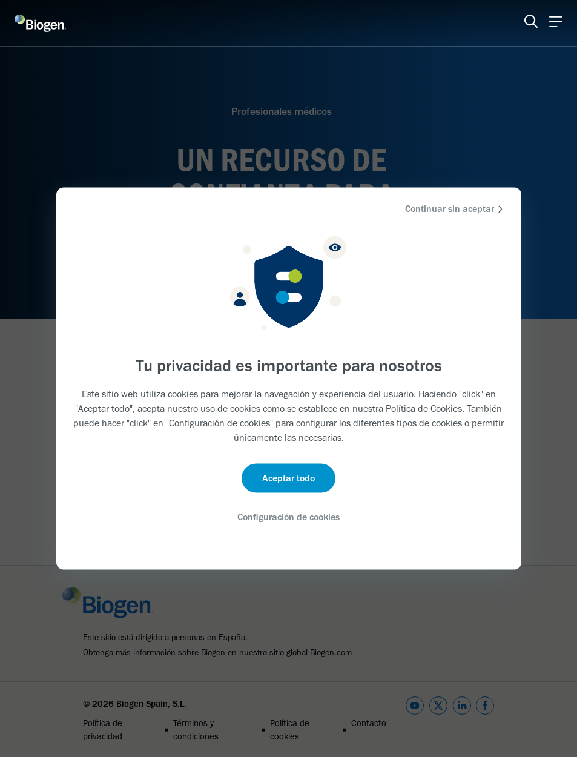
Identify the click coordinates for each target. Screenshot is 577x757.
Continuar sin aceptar (455, 209)
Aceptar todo (288, 478)
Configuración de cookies (288, 517)
